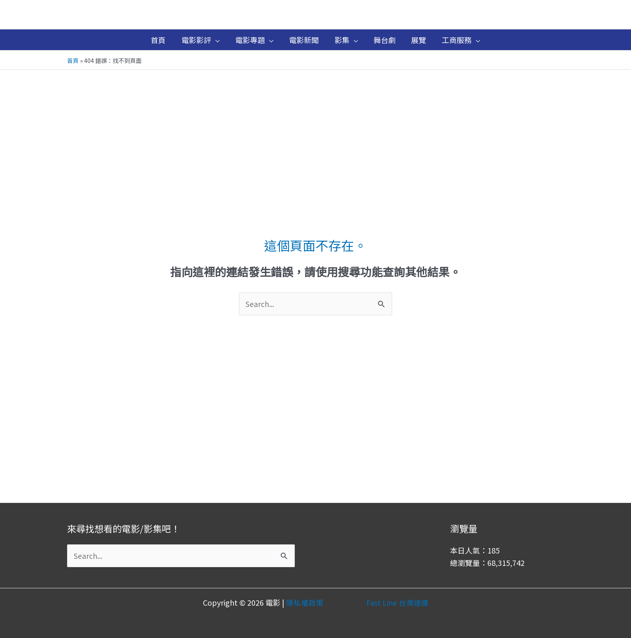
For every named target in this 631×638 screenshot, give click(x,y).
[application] (216, 39)
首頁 (73, 60)
